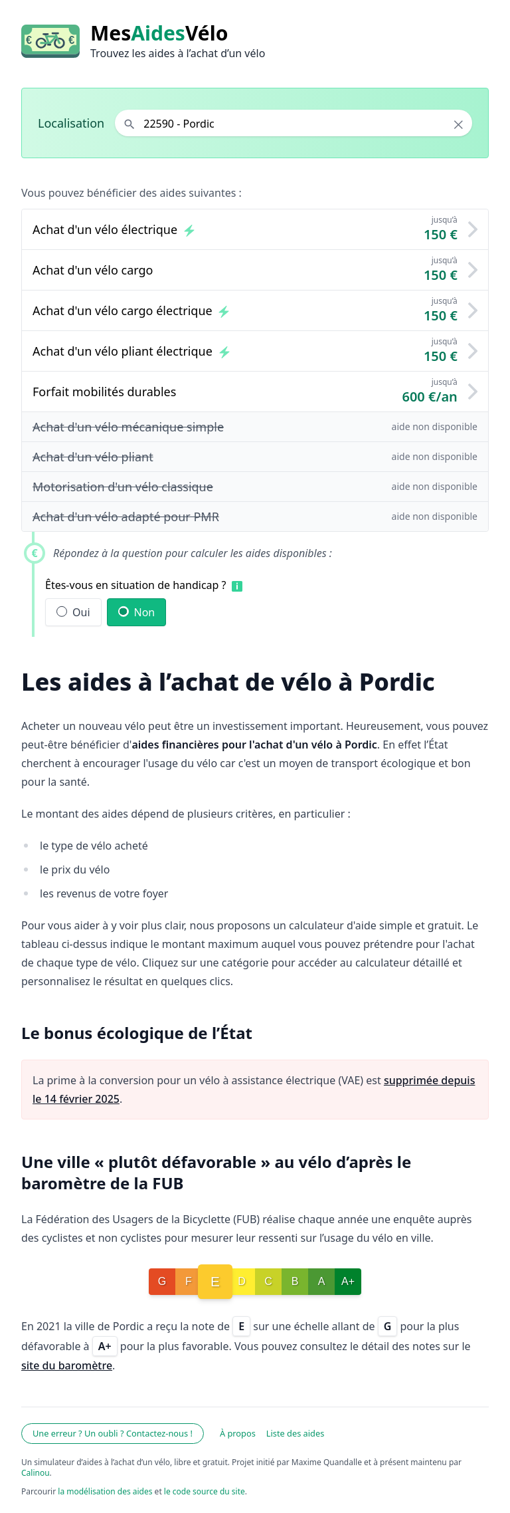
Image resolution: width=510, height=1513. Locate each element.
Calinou (35, 1472)
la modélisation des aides (105, 1491)
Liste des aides (295, 1433)
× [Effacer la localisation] (458, 124)
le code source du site (204, 1491)
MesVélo (159, 33)
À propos (238, 1433)
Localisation (71, 123)
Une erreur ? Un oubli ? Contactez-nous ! (113, 1433)
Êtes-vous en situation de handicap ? (135, 585)
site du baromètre (66, 1365)
